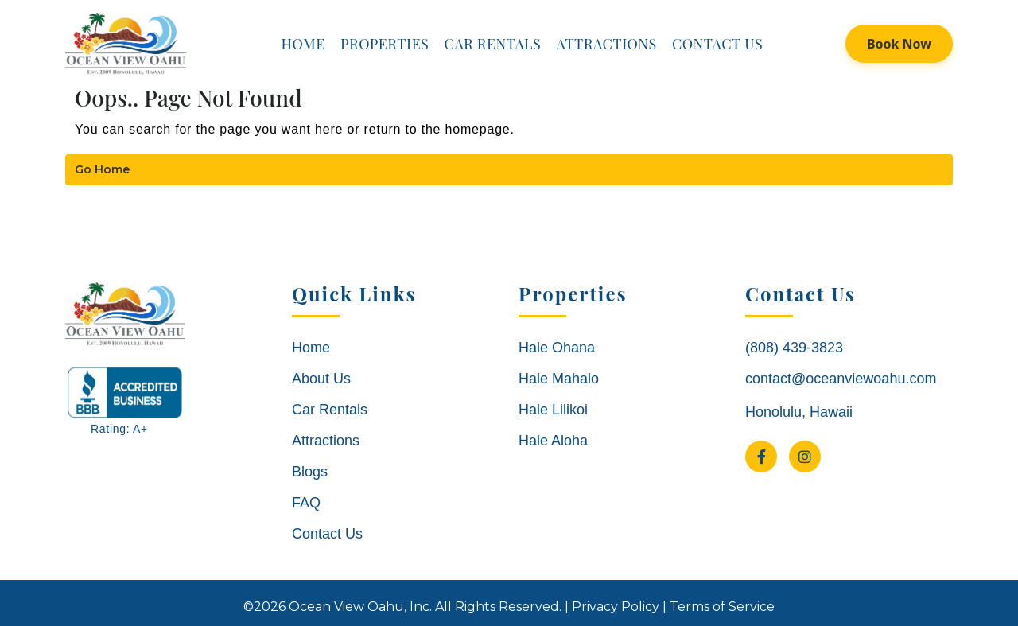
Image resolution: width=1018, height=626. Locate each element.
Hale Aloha (553, 441)
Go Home (102, 169)
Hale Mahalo (559, 379)
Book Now (899, 43)
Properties (384, 43)
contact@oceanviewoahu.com (840, 379)
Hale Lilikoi (553, 410)
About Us (321, 379)
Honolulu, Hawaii (799, 412)
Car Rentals (493, 43)
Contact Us (717, 43)
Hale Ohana (557, 348)
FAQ (306, 503)
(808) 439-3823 (794, 348)
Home (302, 43)
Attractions (606, 43)
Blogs (310, 472)
